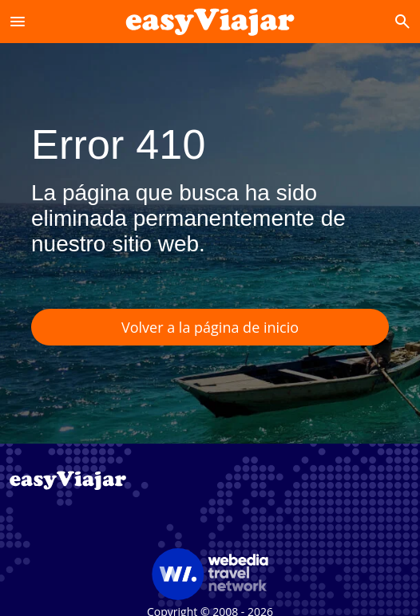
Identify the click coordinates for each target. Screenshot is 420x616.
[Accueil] (210, 21)
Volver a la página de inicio (210, 327)
